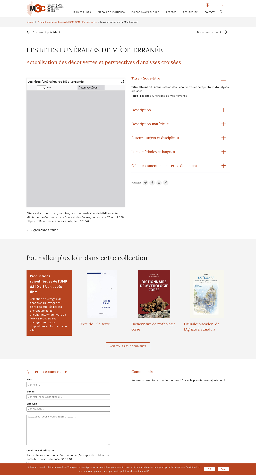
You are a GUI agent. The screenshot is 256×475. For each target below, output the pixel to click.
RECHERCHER (190, 12)
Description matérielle (150, 124)
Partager (136, 182)
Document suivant (209, 32)
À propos (171, 12)
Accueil (30, 22)
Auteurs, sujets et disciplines (155, 137)
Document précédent (46, 32)
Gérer (223, 469)
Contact (210, 12)
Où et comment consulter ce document (164, 165)
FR (218, 5)
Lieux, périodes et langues (153, 151)
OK (209, 469)
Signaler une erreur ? (44, 229)
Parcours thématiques (111, 12)
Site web (32, 403)
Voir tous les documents (128, 346)
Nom (29, 379)
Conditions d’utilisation (41, 450)
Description (141, 110)
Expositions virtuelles (145, 12)
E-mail (31, 391)
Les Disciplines (82, 12)
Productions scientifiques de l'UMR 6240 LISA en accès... (67, 22)
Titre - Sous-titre (145, 78)
